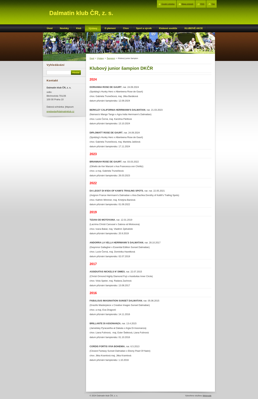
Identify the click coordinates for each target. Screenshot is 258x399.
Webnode (207, 396)
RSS (202, 4)
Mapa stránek (187, 4)
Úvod (92, 58)
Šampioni (111, 58)
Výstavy (100, 58)
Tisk (213, 4)
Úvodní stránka (168, 4)
